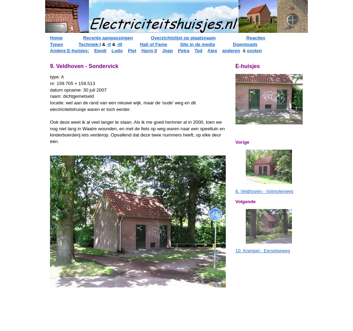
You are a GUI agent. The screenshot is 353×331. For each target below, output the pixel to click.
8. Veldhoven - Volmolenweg (264, 191)
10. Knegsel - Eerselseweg (262, 250)
